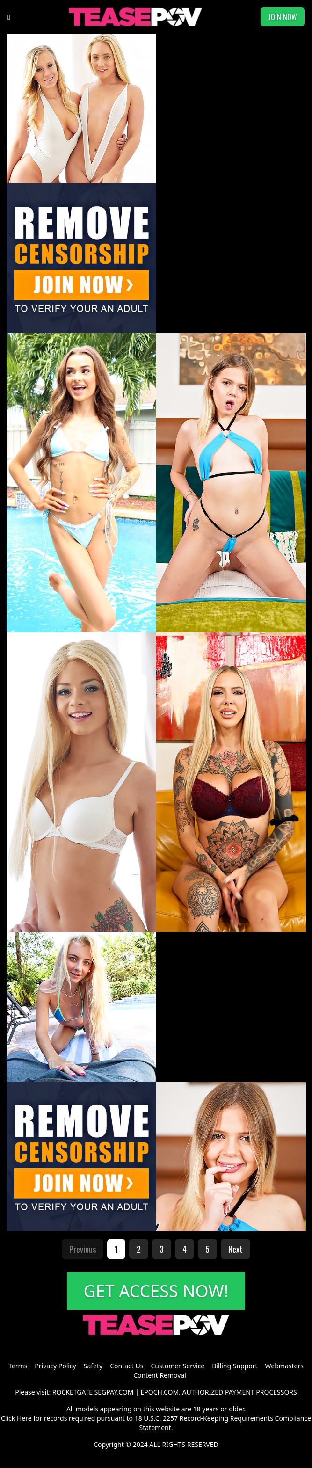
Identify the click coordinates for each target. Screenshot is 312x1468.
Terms (17, 1365)
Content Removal (159, 1375)
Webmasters (284, 1365)
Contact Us (126, 1365)
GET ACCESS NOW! (156, 1290)
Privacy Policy (55, 1365)
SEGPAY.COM (114, 1392)
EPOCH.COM (160, 1392)
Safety (93, 1365)
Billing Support (234, 1365)
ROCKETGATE (72, 1392)
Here (24, 1418)
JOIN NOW (282, 16)
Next (235, 1249)
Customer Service (177, 1365)
